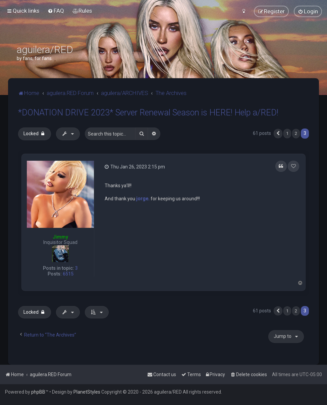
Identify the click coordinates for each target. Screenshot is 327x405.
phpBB (38, 392)
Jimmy (60, 237)
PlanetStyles (86, 392)
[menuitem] (56, 11)
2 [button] (296, 133)
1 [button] (287, 133)
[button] (278, 133)
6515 (68, 273)
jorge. (143, 198)
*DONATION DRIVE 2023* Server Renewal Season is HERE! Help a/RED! (148, 112)
